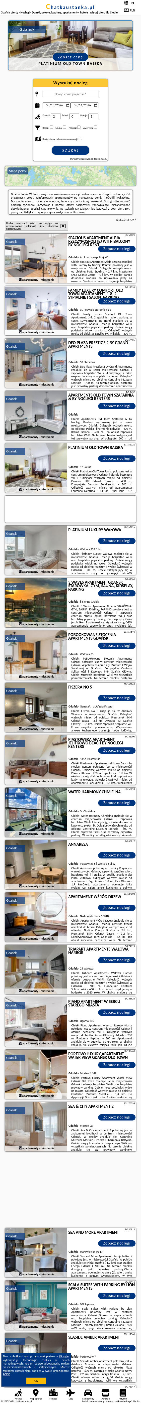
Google (64, 1356)
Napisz (136, 1401)
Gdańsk (11, 242)
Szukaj (70, 150)
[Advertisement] (70, 1190)
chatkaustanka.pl (70, 7)
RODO (6, 1374)
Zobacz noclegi (117, 248)
